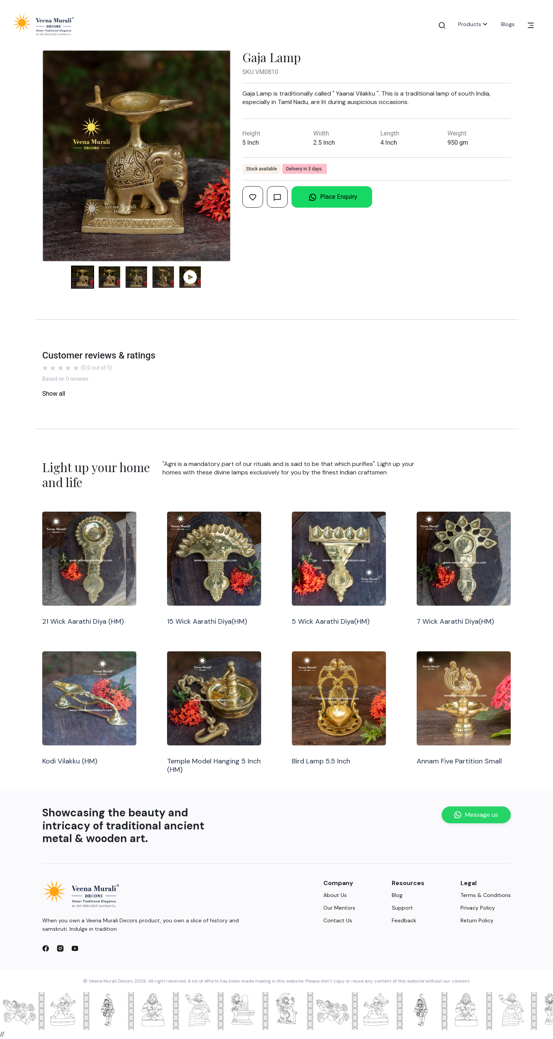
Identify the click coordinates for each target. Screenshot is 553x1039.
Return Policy (476, 920)
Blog (397, 895)
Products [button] (473, 24)
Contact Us (337, 920)
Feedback (404, 920)
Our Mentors (339, 907)
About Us (335, 895)
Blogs (508, 24)
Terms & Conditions (485, 895)
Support (402, 907)
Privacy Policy (477, 907)
